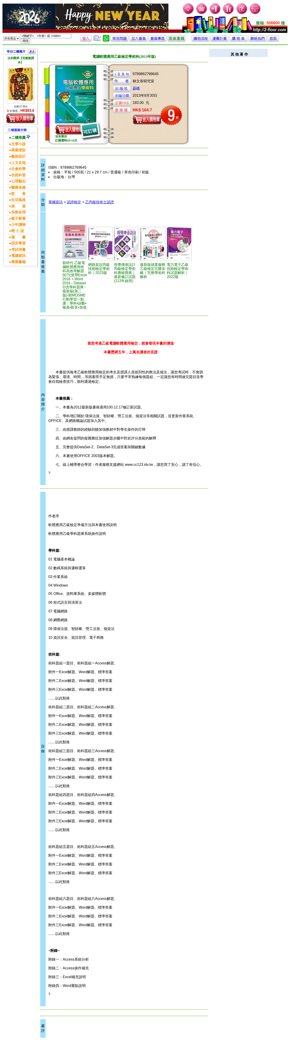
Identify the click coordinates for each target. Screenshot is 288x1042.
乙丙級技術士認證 (99, 202)
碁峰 (136, 88)
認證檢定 (74, 202)
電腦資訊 (55, 202)
